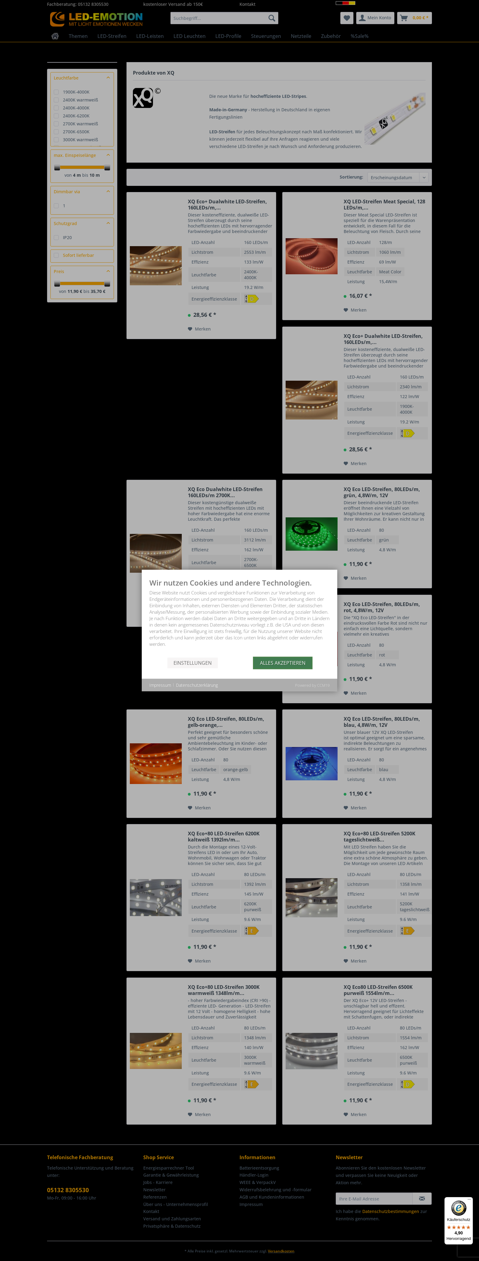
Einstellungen (193, 662)
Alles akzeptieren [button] (282, 662)
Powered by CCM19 (312, 685)
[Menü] (469, 1200)
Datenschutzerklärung (197, 685)
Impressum (160, 685)
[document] (239, 617)
